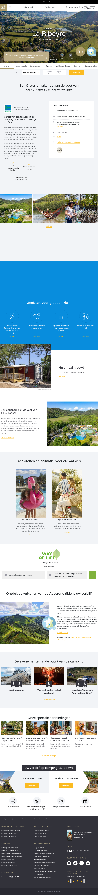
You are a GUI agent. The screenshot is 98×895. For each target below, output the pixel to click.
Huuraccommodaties (21, 66)
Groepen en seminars (8, 862)
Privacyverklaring (39, 868)
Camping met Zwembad (9, 836)
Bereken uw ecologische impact (44, 854)
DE (85, 851)
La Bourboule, (87, 638)
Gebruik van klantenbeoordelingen (45, 871)
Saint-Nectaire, (79, 638)
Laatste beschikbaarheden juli (49, 2)
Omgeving (77, 66)
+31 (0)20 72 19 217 (14, 877)
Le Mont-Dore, (61, 640)
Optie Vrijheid (38, 874)
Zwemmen (49, 66)
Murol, (72, 638)
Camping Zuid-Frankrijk (9, 833)
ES (77, 851)
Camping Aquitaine (40, 833)
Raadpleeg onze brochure (9, 851)
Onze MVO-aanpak (7, 859)
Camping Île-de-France (41, 830)
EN (74, 851)
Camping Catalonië (40, 836)
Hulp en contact (39, 848)
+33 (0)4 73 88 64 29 (62, 133)
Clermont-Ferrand (70, 640)
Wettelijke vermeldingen (41, 865)
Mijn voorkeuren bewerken (42, 877)
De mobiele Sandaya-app (42, 857)
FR (81, 851)
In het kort (7, 66)
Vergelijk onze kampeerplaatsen (11, 857)
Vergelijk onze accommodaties (11, 854)
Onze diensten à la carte (9, 865)
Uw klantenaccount (40, 851)
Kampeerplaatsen (35, 66)
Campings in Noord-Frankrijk (10, 830)
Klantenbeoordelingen (91, 66)
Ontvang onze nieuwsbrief (9, 848)
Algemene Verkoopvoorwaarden (44, 862)
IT (88, 851)
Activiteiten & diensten (63, 66)
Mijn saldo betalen (40, 859)
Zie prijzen (76, 72)
